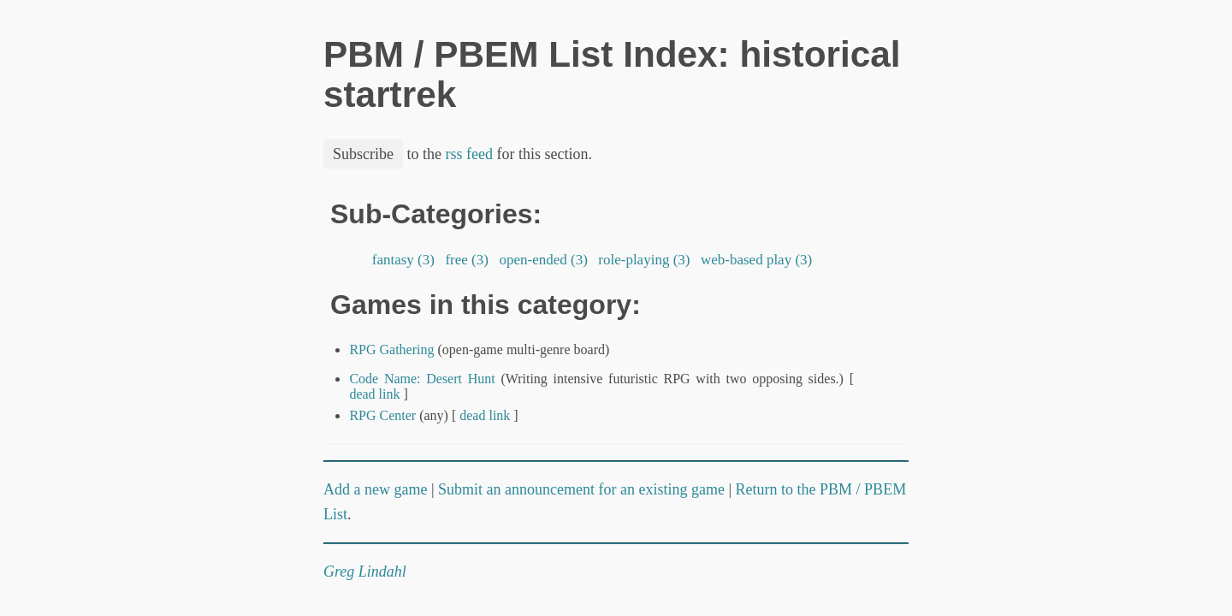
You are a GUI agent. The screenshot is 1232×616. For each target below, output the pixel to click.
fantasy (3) (404, 260)
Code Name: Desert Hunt (422, 378)
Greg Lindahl (364, 571)
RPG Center (382, 415)
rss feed (469, 154)
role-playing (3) (644, 260)
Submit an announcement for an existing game (581, 489)
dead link (374, 394)
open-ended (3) (543, 260)
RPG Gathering (391, 349)
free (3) (466, 260)
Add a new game (375, 489)
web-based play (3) (756, 260)
